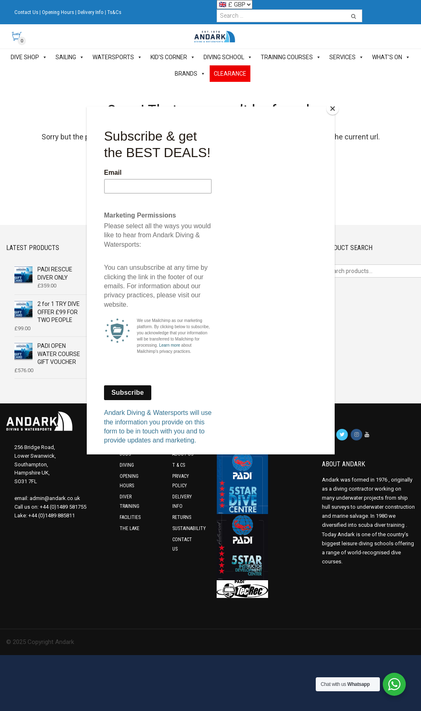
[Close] (332, 108)
